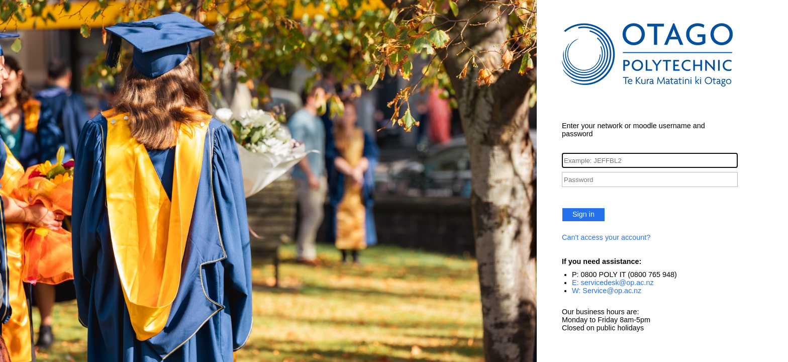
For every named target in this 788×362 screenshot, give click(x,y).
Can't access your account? (606, 237)
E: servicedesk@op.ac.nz (613, 283)
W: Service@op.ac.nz (606, 291)
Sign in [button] (583, 214)
